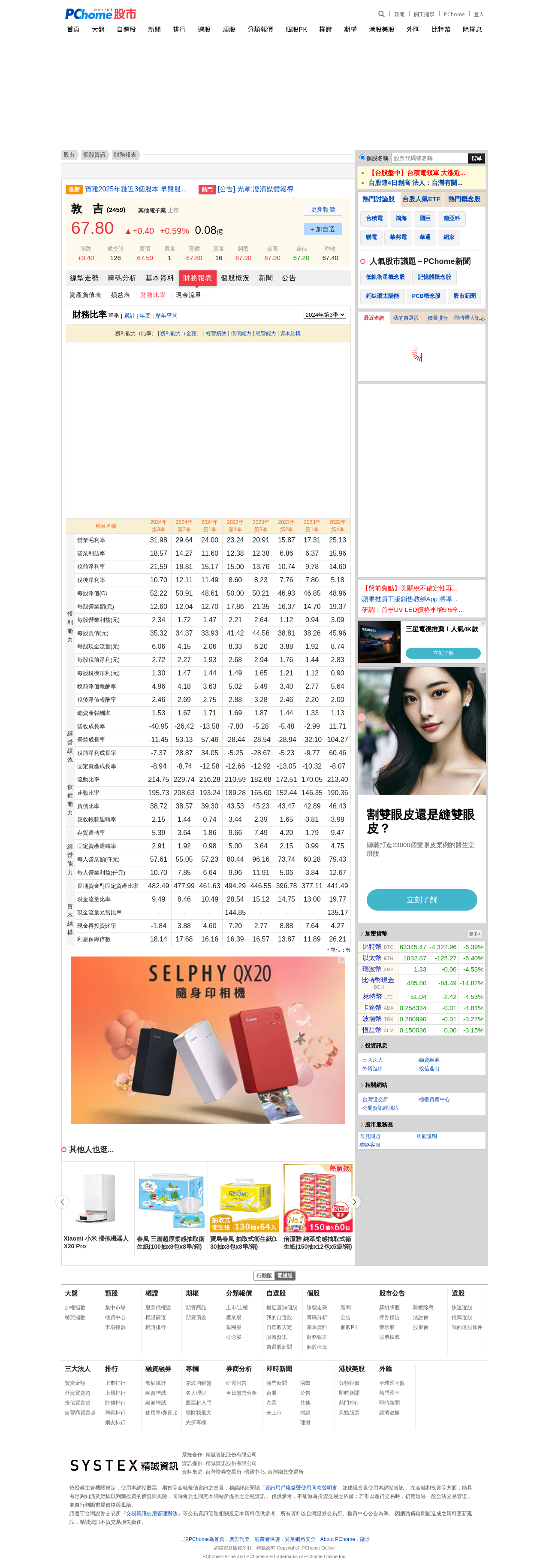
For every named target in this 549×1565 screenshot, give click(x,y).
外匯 (413, 28)
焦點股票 (349, 1413)
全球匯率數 (392, 1383)
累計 (129, 315)
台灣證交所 (375, 1099)
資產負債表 (85, 294)
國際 (305, 1383)
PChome (454, 14)
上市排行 (115, 1383)
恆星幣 (372, 1029)
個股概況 (235, 278)
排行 (179, 28)
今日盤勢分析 (241, 1393)
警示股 (387, 1327)
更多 (473, 933)
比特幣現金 (378, 980)
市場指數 (115, 1327)
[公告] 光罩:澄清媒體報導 (256, 189)
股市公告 (392, 1293)
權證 (325, 28)
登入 (479, 14)
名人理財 (196, 1393)
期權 (350, 28)
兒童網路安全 (300, 1539)
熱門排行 (349, 1403)
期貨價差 (196, 1317)
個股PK (296, 28)
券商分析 (239, 1368)
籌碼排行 (115, 1413)
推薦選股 (462, 1317)
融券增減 (155, 1403)
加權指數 (75, 1308)
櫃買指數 (75, 1317)
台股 (271, 1393)
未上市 (274, 1413)
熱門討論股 (378, 199)
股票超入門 (198, 1403)
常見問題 (370, 1136)
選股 (204, 28)
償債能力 (241, 333)
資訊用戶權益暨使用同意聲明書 (301, 1488)
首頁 (73, 28)
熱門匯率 (389, 1393)
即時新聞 (279, 1368)
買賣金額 (75, 1383)
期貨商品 (196, 1308)
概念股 (233, 1337)
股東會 (420, 1327)
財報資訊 (276, 1337)
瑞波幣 (372, 968)
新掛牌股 (389, 1308)
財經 (305, 1413)
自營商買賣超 (80, 1413)
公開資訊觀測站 (380, 1108)
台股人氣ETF (421, 199)
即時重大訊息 (469, 318)
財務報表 (197, 278)
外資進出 (372, 1069)
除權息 (472, 28)
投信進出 (429, 1069)
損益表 (120, 294)
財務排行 (115, 1403)
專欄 (192, 1368)
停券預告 (389, 1317)
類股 (229, 28)
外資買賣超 (77, 1393)
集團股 (233, 1327)
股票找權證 (158, 1308)
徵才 (365, 1539)
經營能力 (266, 333)
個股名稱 (377, 158)
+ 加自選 (323, 229)
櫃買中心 (115, 1317)
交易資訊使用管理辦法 (152, 1514)
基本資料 (160, 278)
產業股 (233, 1317)
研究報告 (236, 1383)
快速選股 (462, 1308)
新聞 (399, 14)
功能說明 (426, 1136)
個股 (313, 1293)
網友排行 (115, 1423)
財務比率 (153, 294)
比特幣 (441, 28)
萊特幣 (372, 996)
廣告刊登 (239, 1539)
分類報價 (260, 28)
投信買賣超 (77, 1403)
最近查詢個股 (281, 1308)
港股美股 (382, 28)
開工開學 (424, 14)
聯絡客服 (370, 1145)
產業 (271, 1403)
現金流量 (189, 294)
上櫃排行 (115, 1393)
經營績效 (216, 333)
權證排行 (155, 1327)
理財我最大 (198, 1413)
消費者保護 (267, 1539)
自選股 (126, 28)
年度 (145, 315)
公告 (289, 278)
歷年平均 (166, 315)
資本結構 (290, 333)
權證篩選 (155, 1317)
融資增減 (155, 1393)
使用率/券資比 (161, 1413)
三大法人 (372, 1060)
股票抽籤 (389, 1337)
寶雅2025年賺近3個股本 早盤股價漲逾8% (138, 189)
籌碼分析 (122, 278)
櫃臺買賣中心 (434, 1099)
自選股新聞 (279, 1347)
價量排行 (438, 318)
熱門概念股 (464, 199)
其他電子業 (152, 210)
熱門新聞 (276, 1383)
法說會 (420, 1317)
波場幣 (372, 1018)
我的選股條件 (467, 1327)
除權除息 (423, 1308)
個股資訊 (94, 154)
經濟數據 (389, 1413)
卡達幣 (372, 1007)
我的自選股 (406, 318)
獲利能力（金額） (181, 333)
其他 (305, 1403)
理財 (305, 1423)
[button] (354, 1202)
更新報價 (323, 209)
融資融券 (429, 1060)
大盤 (98, 28)
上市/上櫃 (237, 1308)
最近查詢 (374, 318)
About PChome (337, 1539)
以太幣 (372, 957)
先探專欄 (196, 1423)
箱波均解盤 (198, 1383)
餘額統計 (155, 1383)
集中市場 (115, 1308)
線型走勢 (84, 278)
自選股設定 (279, 1327)
